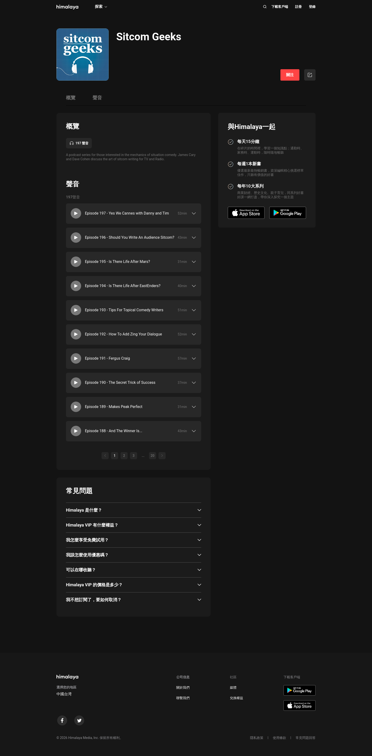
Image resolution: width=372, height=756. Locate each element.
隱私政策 (256, 738)
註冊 (298, 7)
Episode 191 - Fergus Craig (107, 358)
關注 (290, 75)
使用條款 (279, 738)
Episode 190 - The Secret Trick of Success (120, 382)
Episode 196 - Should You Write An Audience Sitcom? (129, 237)
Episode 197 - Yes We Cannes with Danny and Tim (127, 213)
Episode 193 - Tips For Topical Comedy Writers (124, 310)
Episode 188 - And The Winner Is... (113, 431)
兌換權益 (236, 698)
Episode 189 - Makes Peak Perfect (113, 406)
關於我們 (183, 687)
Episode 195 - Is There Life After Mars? (117, 261)
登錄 (312, 7)
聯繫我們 (183, 698)
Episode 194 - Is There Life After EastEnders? (122, 286)
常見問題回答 (306, 738)
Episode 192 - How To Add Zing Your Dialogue (123, 334)
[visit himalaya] (67, 7)
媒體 (233, 687)
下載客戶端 (279, 7)
